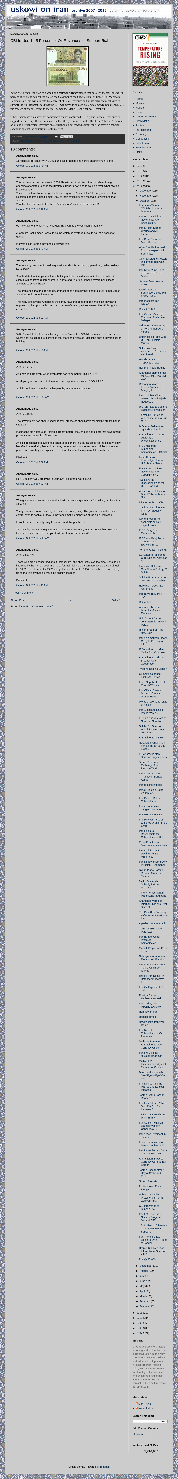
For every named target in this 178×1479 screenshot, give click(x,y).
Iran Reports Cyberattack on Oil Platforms (150, 1033)
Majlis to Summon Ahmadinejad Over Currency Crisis (151, 1044)
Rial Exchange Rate (150, 814)
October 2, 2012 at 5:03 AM (32, 350)
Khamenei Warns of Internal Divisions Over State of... (153, 903)
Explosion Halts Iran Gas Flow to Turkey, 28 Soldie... (153, 569)
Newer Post (17, 600)
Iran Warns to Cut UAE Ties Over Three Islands (152, 967)
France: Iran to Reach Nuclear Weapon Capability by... (151, 471)
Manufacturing (144, 147)
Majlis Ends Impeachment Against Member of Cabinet (152, 1064)
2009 (140, 1322)
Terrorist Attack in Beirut (152, 549)
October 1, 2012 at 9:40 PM (32, 165)
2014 (140, 176)
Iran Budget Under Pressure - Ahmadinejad (149, 939)
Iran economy (50, 141)
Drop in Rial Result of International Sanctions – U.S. (153, 1251)
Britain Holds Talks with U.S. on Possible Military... (152, 339)
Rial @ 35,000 (147, 1259)
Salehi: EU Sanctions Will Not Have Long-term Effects (151, 729)
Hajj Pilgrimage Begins (152, 367)
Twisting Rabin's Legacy (153, 668)
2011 (140, 1312)
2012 (140, 186)
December (146, 190)
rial (68, 141)
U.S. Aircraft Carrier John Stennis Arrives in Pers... (153, 621)
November (146, 195)
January (145, 1306)
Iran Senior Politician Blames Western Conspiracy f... (151, 1125)
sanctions (76, 141)
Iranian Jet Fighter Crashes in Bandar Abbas (151, 776)
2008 (140, 1328)
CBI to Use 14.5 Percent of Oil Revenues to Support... (153, 1228)
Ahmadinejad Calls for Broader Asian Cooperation (151, 660)
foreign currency (33, 141)
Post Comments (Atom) (39, 606)
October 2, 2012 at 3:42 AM (32, 209)
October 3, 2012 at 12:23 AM (32, 538)
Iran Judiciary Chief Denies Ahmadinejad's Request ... (153, 398)
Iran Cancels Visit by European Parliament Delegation (152, 317)
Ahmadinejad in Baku (151, 737)
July (142, 1275)
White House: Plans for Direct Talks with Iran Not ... (152, 494)
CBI (22, 141)
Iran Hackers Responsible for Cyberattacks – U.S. (151, 834)
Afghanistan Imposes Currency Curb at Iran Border (152, 1161)
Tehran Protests (148, 1181)
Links (139, 152)
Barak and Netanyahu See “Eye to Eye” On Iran (152, 1075)
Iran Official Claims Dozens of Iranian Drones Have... (150, 693)
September (146, 1265)
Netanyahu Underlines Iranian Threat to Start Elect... (152, 745)
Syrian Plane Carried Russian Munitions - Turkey (151, 873)
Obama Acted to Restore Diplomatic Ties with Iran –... (153, 261)
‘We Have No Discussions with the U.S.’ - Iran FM (151, 482)
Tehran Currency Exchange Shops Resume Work (150, 765)
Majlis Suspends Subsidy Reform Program (149, 884)
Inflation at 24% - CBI (151, 502)
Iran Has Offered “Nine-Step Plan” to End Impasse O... (152, 1106)
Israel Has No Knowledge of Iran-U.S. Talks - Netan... (151, 460)
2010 (140, 1317)
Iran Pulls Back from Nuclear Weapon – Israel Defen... (150, 219)
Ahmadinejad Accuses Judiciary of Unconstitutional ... (152, 437)
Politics (140, 125)
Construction (143, 138)
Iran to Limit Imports (150, 784)
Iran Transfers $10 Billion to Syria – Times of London (153, 1239)
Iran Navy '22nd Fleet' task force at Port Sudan (151, 273)
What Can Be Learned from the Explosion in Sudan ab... (152, 250)
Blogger (104, 1466)
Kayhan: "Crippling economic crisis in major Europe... (150, 522)
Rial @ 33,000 (147, 309)
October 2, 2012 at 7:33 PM (32, 483)
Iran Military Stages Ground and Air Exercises (150, 231)
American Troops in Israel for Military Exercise (150, 610)
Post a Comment (23, 592)
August (144, 1270)
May (142, 1286)
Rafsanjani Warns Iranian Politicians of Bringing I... (151, 387)
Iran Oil (62, 141)
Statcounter (139, 1434)
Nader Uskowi (146, 1408)
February (145, 1301)
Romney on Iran (148, 1011)
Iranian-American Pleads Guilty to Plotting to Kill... (153, 641)
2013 (140, 181)
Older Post (118, 600)
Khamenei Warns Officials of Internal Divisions (150, 208)
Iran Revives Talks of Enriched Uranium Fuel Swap (153, 822)
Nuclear (140, 107)
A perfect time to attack (152, 923)
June (143, 1281)
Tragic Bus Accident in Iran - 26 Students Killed (152, 510)
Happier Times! (148, 1016)
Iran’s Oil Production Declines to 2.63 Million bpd (150, 853)
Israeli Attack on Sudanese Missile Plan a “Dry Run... (153, 292)
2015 (140, 171)
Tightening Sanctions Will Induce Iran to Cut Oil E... (153, 418)
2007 (140, 1333)
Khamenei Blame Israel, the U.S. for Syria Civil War (153, 375)
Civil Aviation (143, 121)
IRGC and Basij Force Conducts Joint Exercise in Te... (151, 541)
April (143, 1291)
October (145, 200)
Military (140, 103)
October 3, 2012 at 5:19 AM (32, 585)
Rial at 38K (145, 602)
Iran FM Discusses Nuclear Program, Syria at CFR (150, 1217)
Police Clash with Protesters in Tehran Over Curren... (151, 1197)
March (144, 1296)
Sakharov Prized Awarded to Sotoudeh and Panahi (152, 351)
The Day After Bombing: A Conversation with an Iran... (153, 915)
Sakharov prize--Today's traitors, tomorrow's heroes (153, 328)
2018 (140, 165)
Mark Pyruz (144, 1403)
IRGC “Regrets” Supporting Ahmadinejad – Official (153, 448)
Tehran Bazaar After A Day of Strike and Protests (151, 1173)
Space (139, 112)
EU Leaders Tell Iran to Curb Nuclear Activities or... (153, 557)
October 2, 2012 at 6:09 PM (32, 462)
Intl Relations (143, 129)
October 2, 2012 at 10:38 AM (32, 397)
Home (68, 600)
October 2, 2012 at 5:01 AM (32, 317)
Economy (141, 134)
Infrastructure (143, 143)
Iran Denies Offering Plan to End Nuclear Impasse (151, 1086)
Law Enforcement (146, 116)
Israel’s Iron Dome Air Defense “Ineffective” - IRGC (152, 978)
